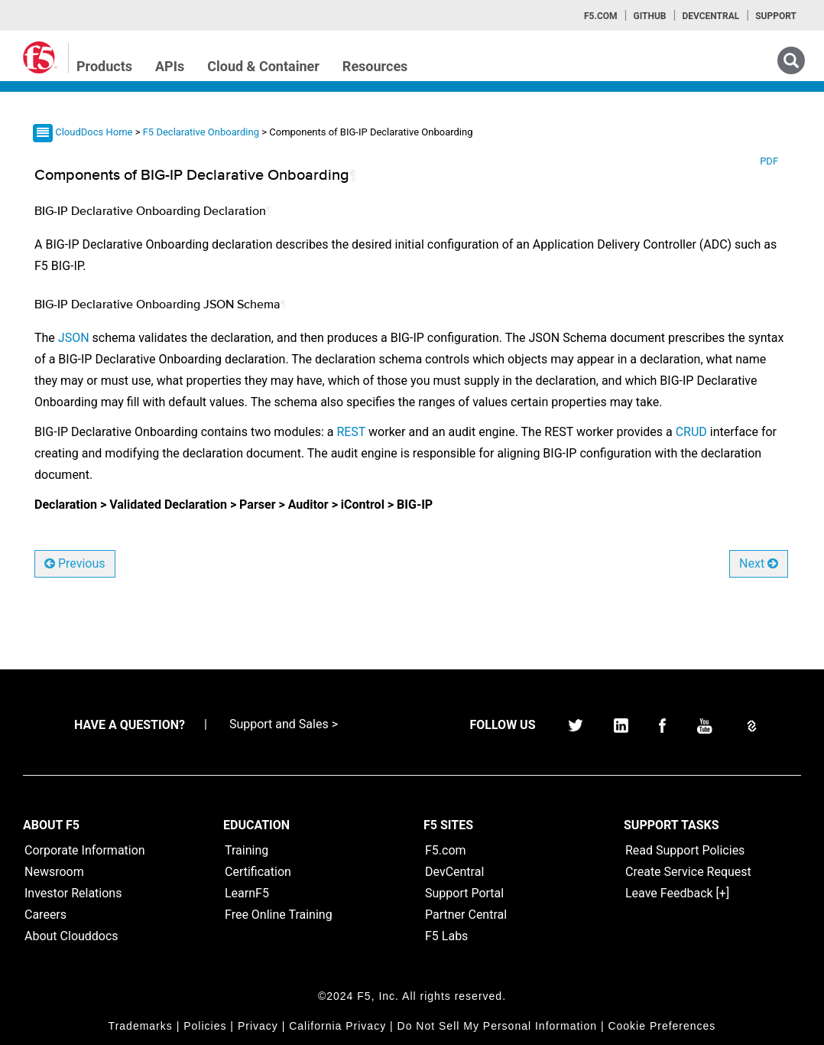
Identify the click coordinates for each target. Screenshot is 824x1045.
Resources (375, 66)
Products (104, 66)
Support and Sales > (283, 724)
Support (775, 16)
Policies (204, 1026)
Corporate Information (84, 850)
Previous (74, 563)
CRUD (691, 432)
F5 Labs (446, 936)
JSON (73, 337)
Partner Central (466, 914)
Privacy (258, 1026)
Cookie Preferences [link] (661, 1026)
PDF (769, 161)
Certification (258, 871)
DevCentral (454, 871)
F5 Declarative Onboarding (202, 132)
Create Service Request (688, 871)
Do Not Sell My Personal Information (497, 1026)
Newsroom (54, 871)
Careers (45, 914)
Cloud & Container (263, 66)
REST (350, 432)
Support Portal (464, 893)
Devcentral (710, 16)
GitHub (649, 16)
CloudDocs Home (93, 132)
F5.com (601, 16)
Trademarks (141, 1026)
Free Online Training (279, 914)
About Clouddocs (71, 936)
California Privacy (337, 1026)
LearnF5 (247, 893)
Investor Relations (73, 893)
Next (758, 563)
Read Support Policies (685, 850)
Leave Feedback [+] (677, 893)
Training (246, 850)
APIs (169, 66)
